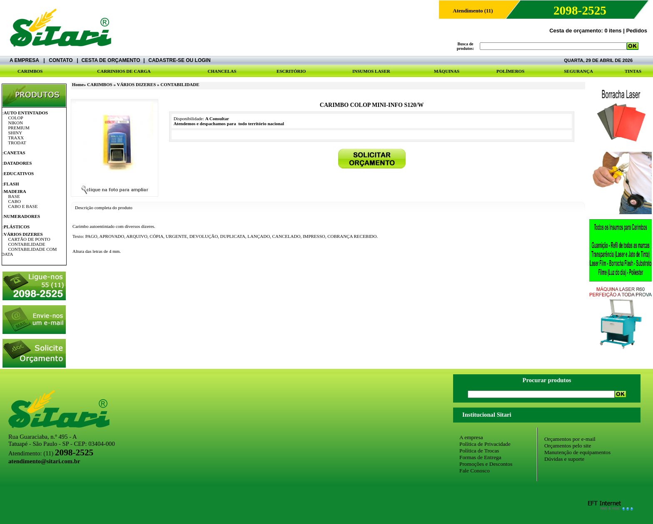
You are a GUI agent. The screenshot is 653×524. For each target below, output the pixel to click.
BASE (14, 196)
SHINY (15, 132)
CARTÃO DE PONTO (29, 239)
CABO (14, 201)
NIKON (15, 122)
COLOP (15, 117)
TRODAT (17, 142)
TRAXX (16, 137)
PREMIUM (19, 127)
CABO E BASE (23, 206)
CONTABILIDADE (26, 244)
